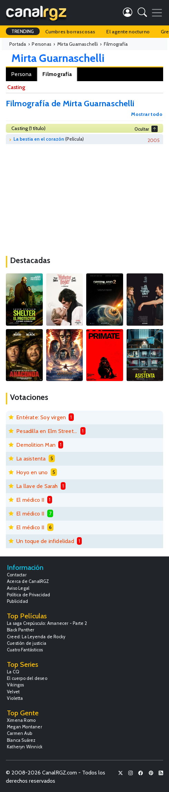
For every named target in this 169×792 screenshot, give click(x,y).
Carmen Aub (19, 733)
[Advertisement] (84, 197)
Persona (21, 74)
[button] (142, 13)
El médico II (30, 500)
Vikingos (15, 684)
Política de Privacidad (28, 594)
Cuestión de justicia (26, 643)
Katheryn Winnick (24, 746)
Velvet (13, 691)
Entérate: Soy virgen (41, 417)
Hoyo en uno (32, 472)
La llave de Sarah (37, 486)
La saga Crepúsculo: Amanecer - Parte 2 (47, 623)
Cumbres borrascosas (70, 32)
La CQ (13, 671)
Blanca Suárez (21, 740)
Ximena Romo (21, 720)
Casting (16, 87)
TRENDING (22, 31)
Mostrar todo (146, 114)
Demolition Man (36, 445)
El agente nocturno (128, 32)
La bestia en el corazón (38, 139)
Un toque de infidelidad (45, 541)
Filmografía (57, 74)
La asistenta (31, 458)
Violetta (15, 698)
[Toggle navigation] (157, 13)
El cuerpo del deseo (27, 678)
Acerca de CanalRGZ (28, 581)
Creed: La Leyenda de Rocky (36, 636)
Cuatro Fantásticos (25, 649)
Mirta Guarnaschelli (58, 58)
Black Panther (20, 629)
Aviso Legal (18, 588)
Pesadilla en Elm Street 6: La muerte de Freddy (47, 431)
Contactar (17, 574)
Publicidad (17, 601)
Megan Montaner (24, 726)
